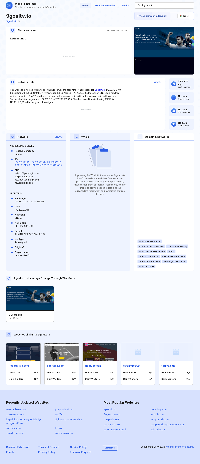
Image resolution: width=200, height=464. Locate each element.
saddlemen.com (64, 433)
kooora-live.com (19, 365)
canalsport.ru (112, 424)
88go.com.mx (112, 414)
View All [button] (158, 82)
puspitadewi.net (64, 409)
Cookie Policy (78, 447)
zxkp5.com (157, 414)
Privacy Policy (46, 452)
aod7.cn (59, 414)
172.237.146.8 (23, 165)
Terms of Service (48, 447)
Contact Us (110, 448)
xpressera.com (15, 414)
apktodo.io (110, 409)
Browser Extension (105, 5)
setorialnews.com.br (116, 429)
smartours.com (15, 433)
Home (85, 5)
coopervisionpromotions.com (168, 424)
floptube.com (93, 365)
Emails (125, 5)
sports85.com (55, 365)
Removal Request (80, 452)
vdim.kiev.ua (158, 429)
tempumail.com (160, 419)
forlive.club (168, 365)
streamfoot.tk (131, 365)
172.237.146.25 (39, 165)
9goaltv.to (13, 21)
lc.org (58, 428)
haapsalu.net (111, 419)
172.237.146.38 (54, 165)
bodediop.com (159, 409)
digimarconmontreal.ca (68, 419)
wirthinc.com (13, 428)
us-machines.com (16, 409)
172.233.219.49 (22, 162)
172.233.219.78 (38, 162)
